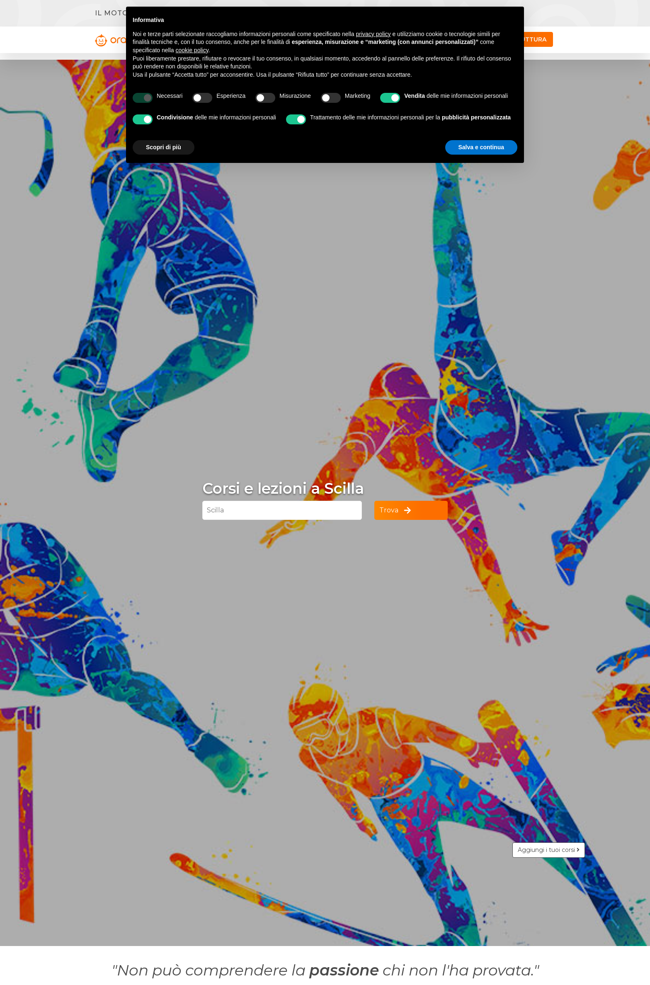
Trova (395, 510)
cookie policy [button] (192, 50)
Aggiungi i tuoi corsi (549, 850)
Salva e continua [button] (481, 147)
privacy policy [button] (373, 34)
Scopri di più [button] (163, 147)
